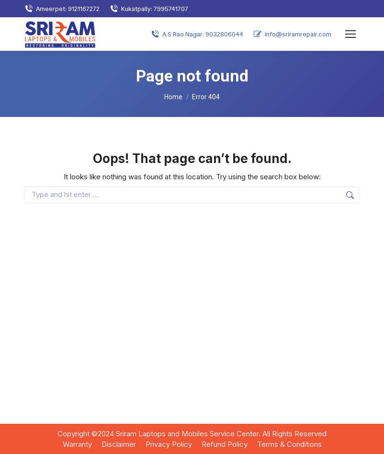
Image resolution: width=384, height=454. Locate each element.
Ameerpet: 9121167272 (62, 8)
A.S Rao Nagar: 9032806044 (196, 34)
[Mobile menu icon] (350, 34)
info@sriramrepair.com (292, 34)
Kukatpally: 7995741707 (148, 8)
